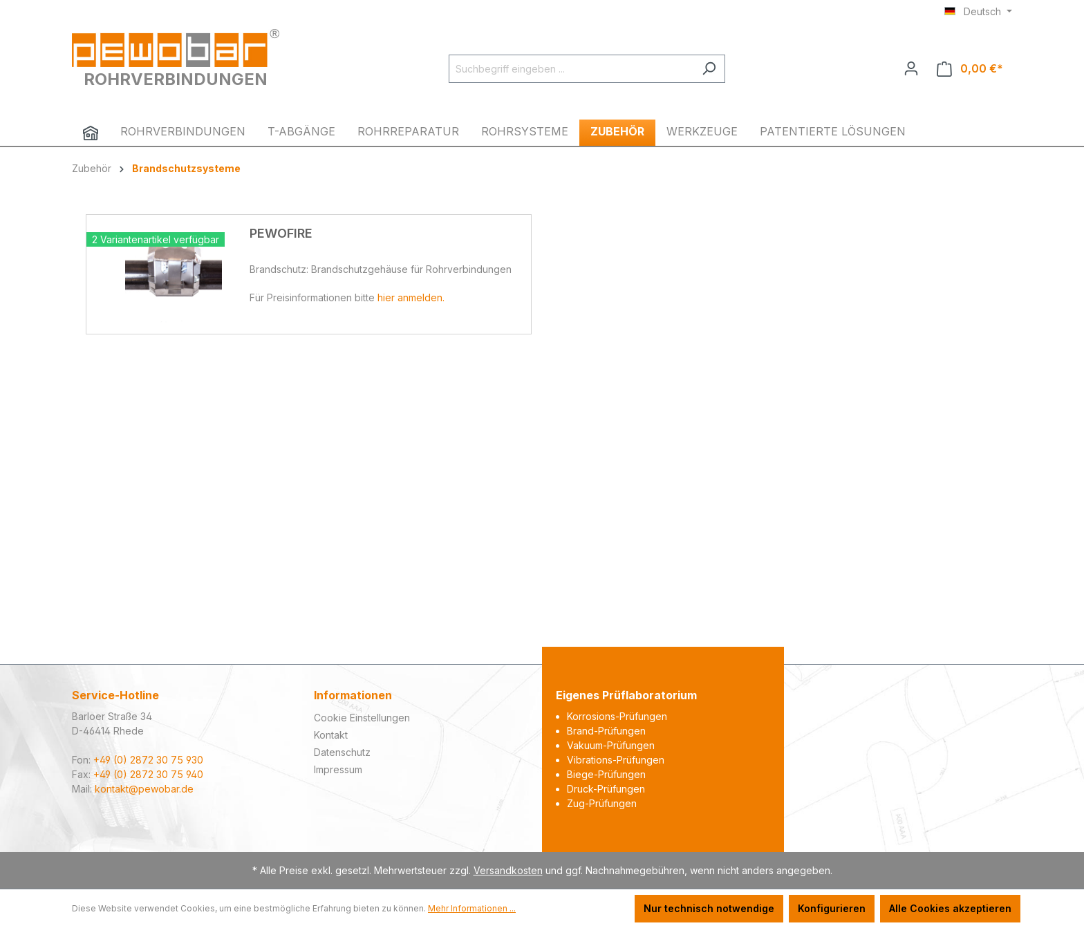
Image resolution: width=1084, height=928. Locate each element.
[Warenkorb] (970, 69)
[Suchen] (709, 69)
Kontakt (331, 735)
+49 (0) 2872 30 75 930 (148, 760)
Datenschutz (342, 752)
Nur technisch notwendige (709, 908)
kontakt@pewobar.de (144, 789)
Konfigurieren (832, 908)
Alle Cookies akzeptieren (950, 908)
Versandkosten (508, 870)
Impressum (338, 769)
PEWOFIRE (281, 233)
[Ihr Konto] (911, 68)
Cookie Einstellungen (362, 717)
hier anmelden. (411, 297)
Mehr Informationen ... (472, 908)
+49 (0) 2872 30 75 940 (148, 774)
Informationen (353, 695)
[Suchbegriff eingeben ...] (571, 69)
